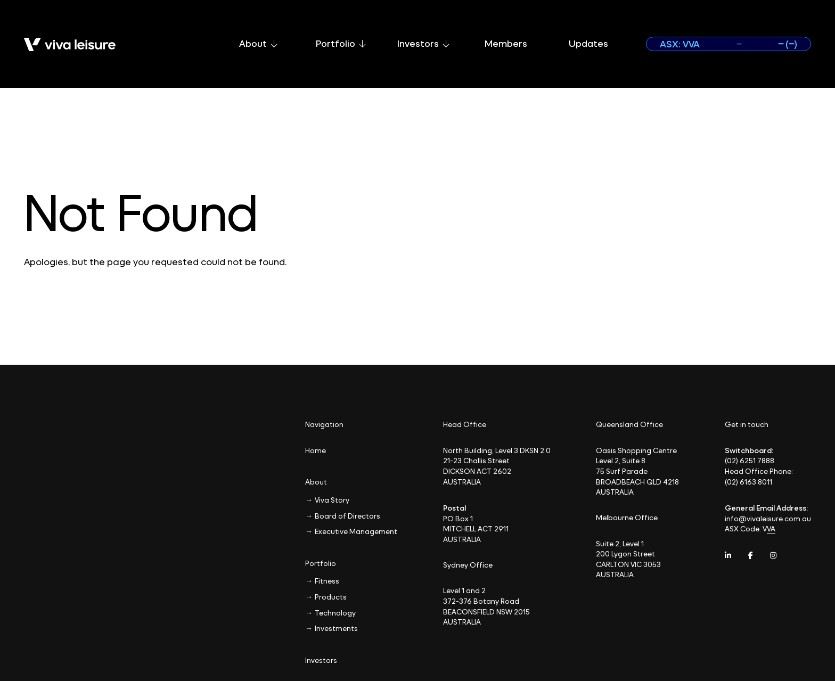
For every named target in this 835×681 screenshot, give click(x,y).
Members (506, 43)
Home (315, 450)
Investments (336, 628)
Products (331, 596)
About (258, 43)
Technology (335, 612)
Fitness (327, 580)
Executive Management (356, 531)
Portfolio (341, 43)
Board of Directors (347, 515)
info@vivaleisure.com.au (768, 518)
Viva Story (332, 499)
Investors (423, 43)
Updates (588, 43)
